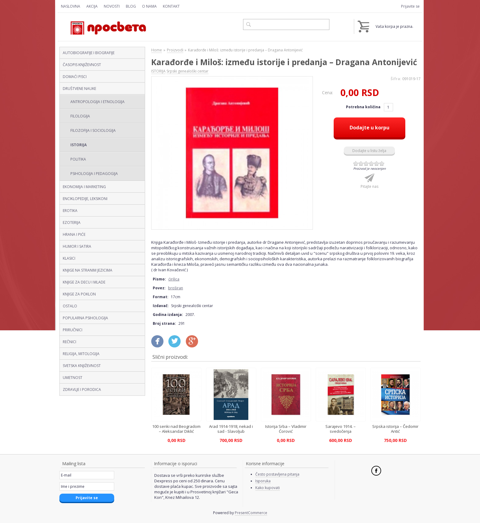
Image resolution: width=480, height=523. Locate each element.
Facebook (376, 471)
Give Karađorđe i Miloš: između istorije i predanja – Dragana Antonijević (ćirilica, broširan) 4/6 (371, 163)
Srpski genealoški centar (187, 71)
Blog (131, 6)
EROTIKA (70, 210)
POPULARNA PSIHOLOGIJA (85, 318)
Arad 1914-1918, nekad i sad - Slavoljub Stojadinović (231, 431)
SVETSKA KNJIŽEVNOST (82, 365)
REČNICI (69, 341)
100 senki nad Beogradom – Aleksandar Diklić (176, 429)
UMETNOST (72, 377)
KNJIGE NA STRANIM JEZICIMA (87, 270)
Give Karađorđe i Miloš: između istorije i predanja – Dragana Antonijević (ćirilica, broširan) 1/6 (355, 163)
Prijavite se (410, 6)
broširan (175, 288)
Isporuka (263, 481)
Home (156, 50)
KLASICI (69, 258)
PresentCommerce (251, 512)
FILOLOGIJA (80, 116)
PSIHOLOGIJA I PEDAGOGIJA (94, 173)
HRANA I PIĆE (74, 234)
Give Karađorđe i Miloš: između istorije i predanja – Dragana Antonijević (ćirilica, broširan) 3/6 (366, 163)
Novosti (112, 6)
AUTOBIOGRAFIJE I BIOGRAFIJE (88, 52)
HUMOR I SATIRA (77, 246)
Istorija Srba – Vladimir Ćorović (285, 429)
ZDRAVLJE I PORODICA (82, 389)
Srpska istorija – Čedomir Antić (395, 429)
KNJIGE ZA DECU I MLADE (84, 282)
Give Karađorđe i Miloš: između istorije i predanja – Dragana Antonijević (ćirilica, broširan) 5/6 (376, 163)
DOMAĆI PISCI (75, 76)
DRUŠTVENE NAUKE (79, 88)
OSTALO (70, 306)
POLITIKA (78, 159)
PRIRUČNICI (72, 329)
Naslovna (70, 6)
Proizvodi (175, 50)
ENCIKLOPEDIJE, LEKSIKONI (85, 198)
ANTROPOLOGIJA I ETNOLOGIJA (97, 101)
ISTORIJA (78, 144)
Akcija (92, 6)
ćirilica (173, 279)
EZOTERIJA (72, 222)
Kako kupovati (267, 487)
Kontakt (171, 6)
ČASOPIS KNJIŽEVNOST (82, 64)
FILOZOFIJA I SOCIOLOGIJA (93, 130)
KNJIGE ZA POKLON (79, 294)
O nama (149, 6)
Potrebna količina (363, 106)
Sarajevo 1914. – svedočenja (340, 429)
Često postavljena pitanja (277, 474)
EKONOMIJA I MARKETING (84, 186)
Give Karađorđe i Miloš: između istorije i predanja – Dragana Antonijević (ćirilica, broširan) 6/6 (381, 163)
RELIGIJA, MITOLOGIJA (81, 353)
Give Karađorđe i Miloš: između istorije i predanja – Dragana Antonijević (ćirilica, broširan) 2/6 (361, 163)
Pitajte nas (369, 186)
